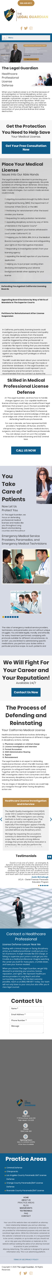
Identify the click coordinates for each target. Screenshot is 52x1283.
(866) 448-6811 (27, 981)
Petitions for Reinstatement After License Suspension (23, 314)
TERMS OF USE (19, 1259)
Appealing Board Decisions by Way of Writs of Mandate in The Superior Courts (25, 301)
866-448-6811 (26, 3)
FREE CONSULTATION (31, 59)
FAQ (26, 1213)
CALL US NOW (26, 450)
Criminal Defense (14, 1167)
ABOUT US (26, 1200)
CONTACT (26, 1216)
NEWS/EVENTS (26, 1208)
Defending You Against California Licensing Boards (23, 287)
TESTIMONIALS (26, 1210)
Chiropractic (12, 1171)
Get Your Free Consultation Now (26, 148)
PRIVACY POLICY (32, 1259)
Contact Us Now (26, 692)
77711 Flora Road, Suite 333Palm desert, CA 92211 (26, 1119)
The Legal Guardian (25, 1267)
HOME (26, 1197)
